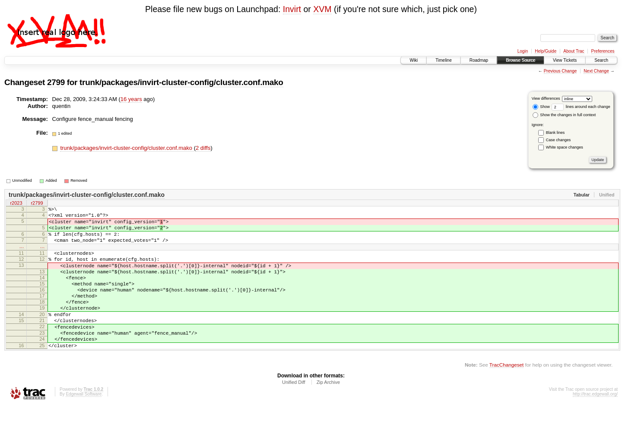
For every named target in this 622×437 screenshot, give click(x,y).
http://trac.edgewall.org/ (595, 425)
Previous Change (560, 71)
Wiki (413, 60)
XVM (322, 9)
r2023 (16, 203)
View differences (546, 98)
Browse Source (520, 60)
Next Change (596, 71)
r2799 (37, 203)
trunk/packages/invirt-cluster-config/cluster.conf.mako (181, 82)
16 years (131, 99)
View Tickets (565, 60)
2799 (56, 82)
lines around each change (581, 106)
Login (522, 51)
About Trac (573, 51)
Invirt (292, 9)
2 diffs (203, 148)
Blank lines (555, 132)
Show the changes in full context (564, 115)
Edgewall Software (84, 425)
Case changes (558, 140)
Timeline (443, 60)
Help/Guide (545, 51)
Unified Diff (293, 413)
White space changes (564, 147)
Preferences (603, 51)
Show (541, 106)
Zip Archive (328, 413)
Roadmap (479, 60)
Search (601, 60)
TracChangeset (506, 396)
